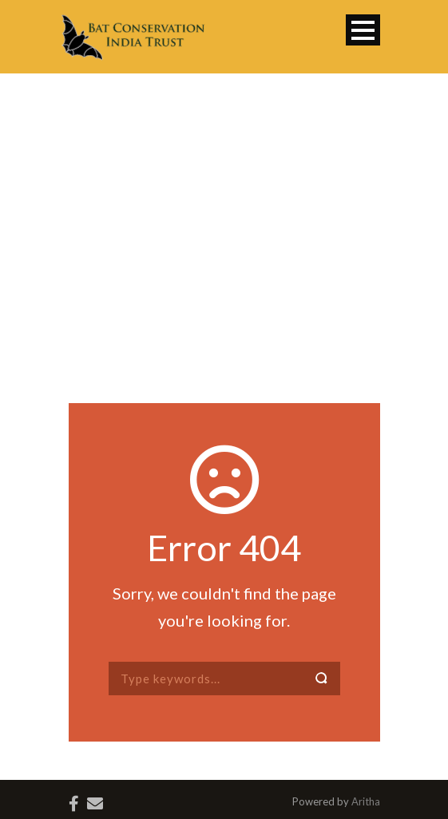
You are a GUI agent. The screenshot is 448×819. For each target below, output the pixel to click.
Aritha (365, 801)
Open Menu (363, 30)
